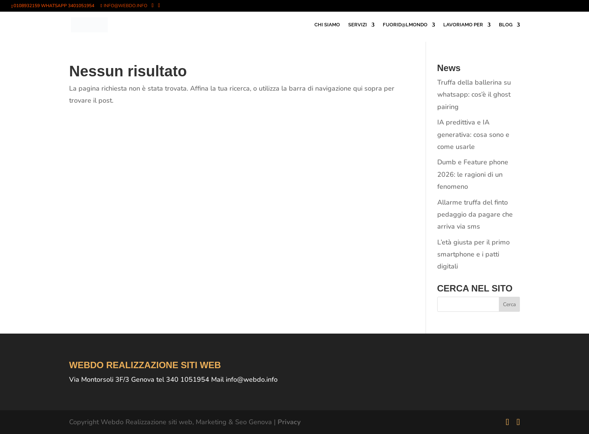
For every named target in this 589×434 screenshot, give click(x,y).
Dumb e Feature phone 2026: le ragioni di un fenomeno (472, 174)
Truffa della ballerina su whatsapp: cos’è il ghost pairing (474, 94)
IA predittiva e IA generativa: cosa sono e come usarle (473, 134)
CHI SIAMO (327, 24)
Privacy (289, 421)
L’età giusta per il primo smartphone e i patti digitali (473, 254)
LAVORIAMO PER (463, 24)
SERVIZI (357, 24)
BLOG (505, 24)
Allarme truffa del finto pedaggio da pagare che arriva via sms (475, 214)
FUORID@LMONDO (405, 24)
